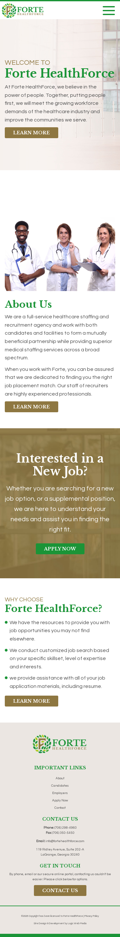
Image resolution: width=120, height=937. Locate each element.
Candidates (60, 785)
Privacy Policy (91, 916)
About (60, 778)
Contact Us (60, 890)
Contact (60, 807)
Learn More (31, 133)
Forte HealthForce (73, 916)
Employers (60, 793)
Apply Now (60, 549)
